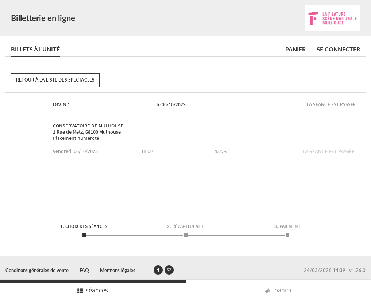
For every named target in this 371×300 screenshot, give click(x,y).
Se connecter (338, 49)
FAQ (84, 270)
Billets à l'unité (35, 49)
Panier (295, 49)
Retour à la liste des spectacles (55, 80)
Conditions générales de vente (37, 270)
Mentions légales (117, 270)
